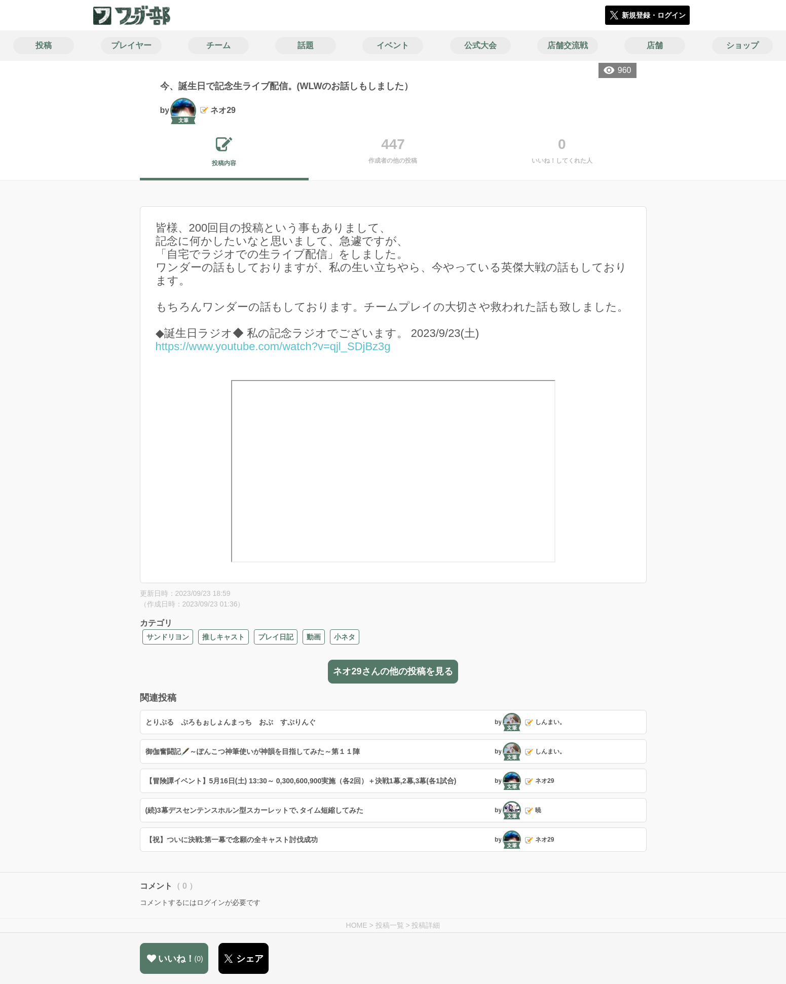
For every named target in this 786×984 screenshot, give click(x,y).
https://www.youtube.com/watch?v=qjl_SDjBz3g (273, 346)
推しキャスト (223, 637)
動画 (314, 637)
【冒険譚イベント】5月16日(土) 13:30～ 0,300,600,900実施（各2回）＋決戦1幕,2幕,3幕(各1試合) (301, 781)
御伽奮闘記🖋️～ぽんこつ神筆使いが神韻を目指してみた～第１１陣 (252, 751)
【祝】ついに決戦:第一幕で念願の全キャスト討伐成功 (231, 840)
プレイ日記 (275, 637)
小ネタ (344, 637)
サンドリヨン (167, 637)
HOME (356, 925)
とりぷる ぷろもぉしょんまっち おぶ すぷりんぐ (230, 722)
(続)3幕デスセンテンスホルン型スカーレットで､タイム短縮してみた (254, 810)
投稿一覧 (390, 925)
